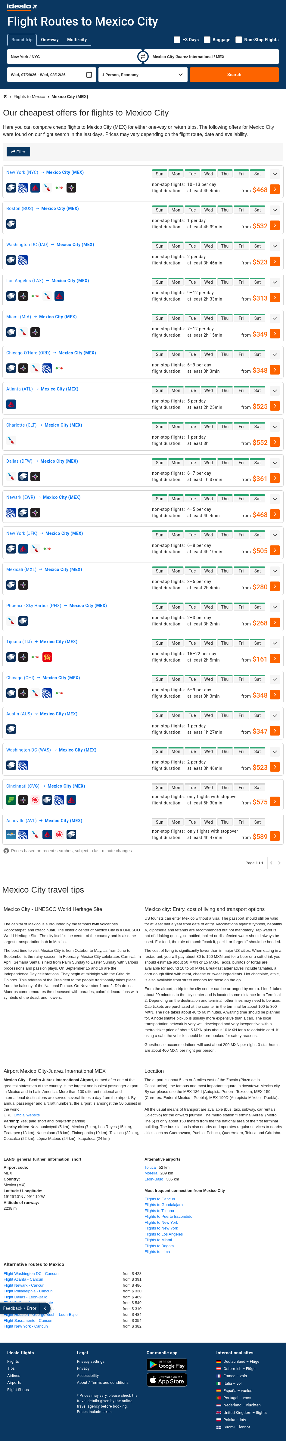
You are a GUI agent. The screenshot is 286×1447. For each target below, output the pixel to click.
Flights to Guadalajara (164, 1204)
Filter (20, 152)
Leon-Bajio (154, 1179)
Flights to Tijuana (159, 1210)
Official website (27, 1115)
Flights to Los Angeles (164, 1234)
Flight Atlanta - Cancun (23, 1279)
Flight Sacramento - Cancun (28, 1320)
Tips (11, 1368)
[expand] (275, 174)
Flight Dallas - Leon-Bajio (25, 1297)
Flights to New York (161, 1222)
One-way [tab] (50, 39)
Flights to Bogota (159, 1246)
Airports (14, 1382)
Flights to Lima (157, 1251)
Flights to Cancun (160, 1199)
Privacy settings (91, 1361)
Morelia (151, 1173)
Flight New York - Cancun (26, 1326)
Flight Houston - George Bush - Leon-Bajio (41, 1314)
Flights (13, 1361)
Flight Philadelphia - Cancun (28, 1291)
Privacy (83, 1368)
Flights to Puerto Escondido (168, 1216)
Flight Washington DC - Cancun (31, 1273)
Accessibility (88, 1375)
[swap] (143, 56)
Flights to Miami (158, 1240)
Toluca (150, 1167)
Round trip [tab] (22, 39)
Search (234, 74)
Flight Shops (18, 1389)
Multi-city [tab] (77, 39)
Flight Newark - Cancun (24, 1285)
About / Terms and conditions (103, 1382)
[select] (275, 189)
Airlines (13, 1375)
